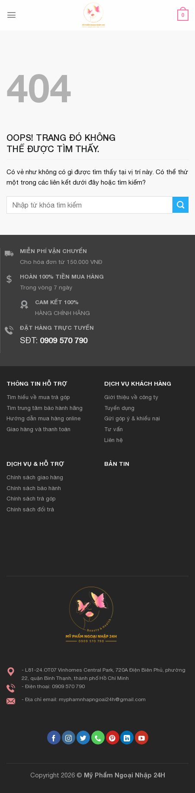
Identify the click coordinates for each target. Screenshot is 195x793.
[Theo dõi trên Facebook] (54, 737)
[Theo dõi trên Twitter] (83, 737)
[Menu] (11, 15)
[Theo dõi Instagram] (68, 737)
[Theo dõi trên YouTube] (141, 737)
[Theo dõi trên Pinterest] (112, 737)
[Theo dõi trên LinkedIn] (127, 737)
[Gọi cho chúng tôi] (98, 737)
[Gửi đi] (181, 205)
